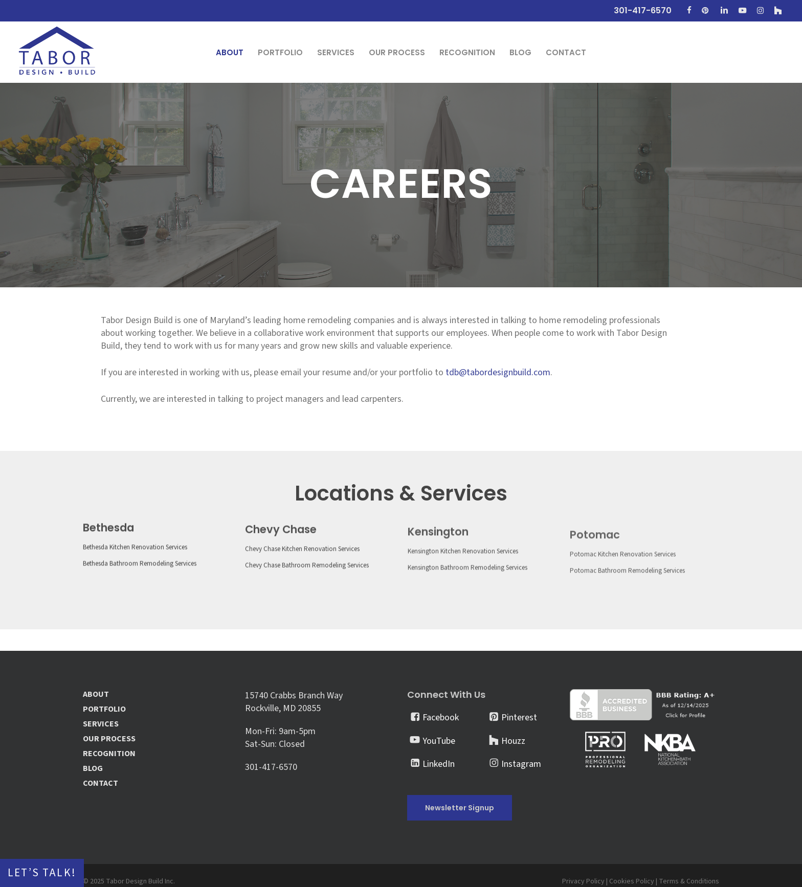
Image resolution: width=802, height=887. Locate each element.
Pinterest (519, 717)
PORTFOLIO (104, 709)
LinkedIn (438, 764)
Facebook (440, 717)
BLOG (93, 768)
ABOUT (96, 694)
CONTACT (100, 783)
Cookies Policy (631, 881)
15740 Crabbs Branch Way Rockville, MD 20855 (294, 702)
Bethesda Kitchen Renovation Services (134, 568)
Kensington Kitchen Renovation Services (462, 583)
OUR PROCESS (109, 739)
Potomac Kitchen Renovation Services (622, 592)
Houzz (513, 741)
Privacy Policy (583, 881)
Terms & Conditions (689, 881)
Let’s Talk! (42, 873)
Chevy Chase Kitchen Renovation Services (302, 575)
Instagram (521, 764)
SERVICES (101, 724)
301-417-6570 (271, 767)
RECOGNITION (109, 753)
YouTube (438, 741)
